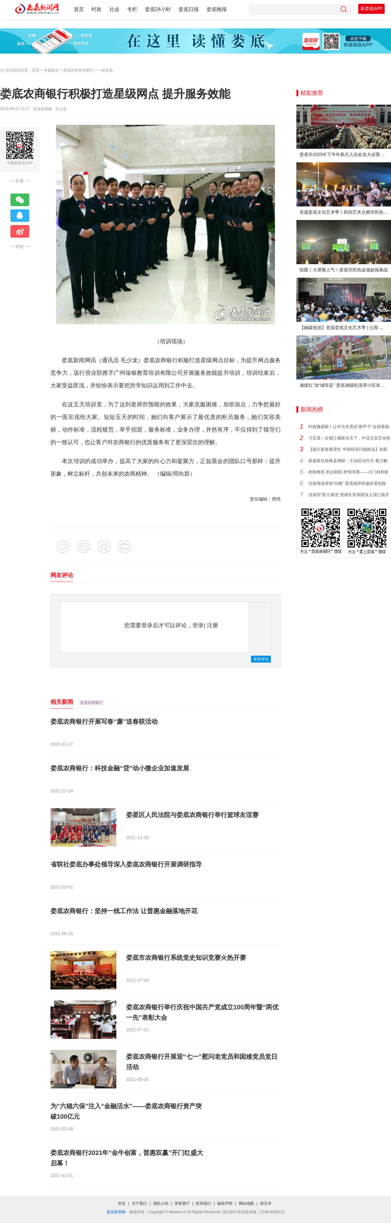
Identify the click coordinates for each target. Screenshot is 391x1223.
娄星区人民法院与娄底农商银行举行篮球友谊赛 (192, 814)
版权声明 (224, 1203)
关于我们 (139, 1203)
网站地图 (246, 1203)
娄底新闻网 (42, 109)
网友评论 (61, 575)
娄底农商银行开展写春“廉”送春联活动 (104, 721)
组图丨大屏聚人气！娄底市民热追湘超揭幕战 (344, 269)
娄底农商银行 (91, 702)
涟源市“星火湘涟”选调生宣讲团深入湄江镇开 (348, 494)
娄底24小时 (158, 9)
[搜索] (343, 9)
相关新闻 (61, 702)
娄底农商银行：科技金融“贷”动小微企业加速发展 (119, 768)
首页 (79, 9)
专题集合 (51, 70)
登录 (198, 625)
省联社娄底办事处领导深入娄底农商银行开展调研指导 (126, 864)
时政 (96, 9)
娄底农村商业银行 (78, 70)
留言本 (265, 1203)
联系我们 (203, 1203)
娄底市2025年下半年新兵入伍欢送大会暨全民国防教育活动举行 (345, 154)
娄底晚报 (217, 9)
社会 (114, 9)
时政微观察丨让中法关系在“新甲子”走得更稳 (348, 426)
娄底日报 (188, 9)
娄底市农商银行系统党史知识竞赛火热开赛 (186, 957)
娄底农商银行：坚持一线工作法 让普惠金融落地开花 (123, 910)
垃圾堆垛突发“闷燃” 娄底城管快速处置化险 (347, 483)
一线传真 (105, 70)
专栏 (132, 9)
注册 (212, 625)
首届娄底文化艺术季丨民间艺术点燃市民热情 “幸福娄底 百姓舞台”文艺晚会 (345, 212)
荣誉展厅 (182, 1203)
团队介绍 (160, 1203)
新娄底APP (371, 8)
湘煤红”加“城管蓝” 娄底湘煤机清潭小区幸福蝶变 (345, 385)
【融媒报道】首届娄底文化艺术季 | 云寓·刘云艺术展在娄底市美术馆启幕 (345, 327)
